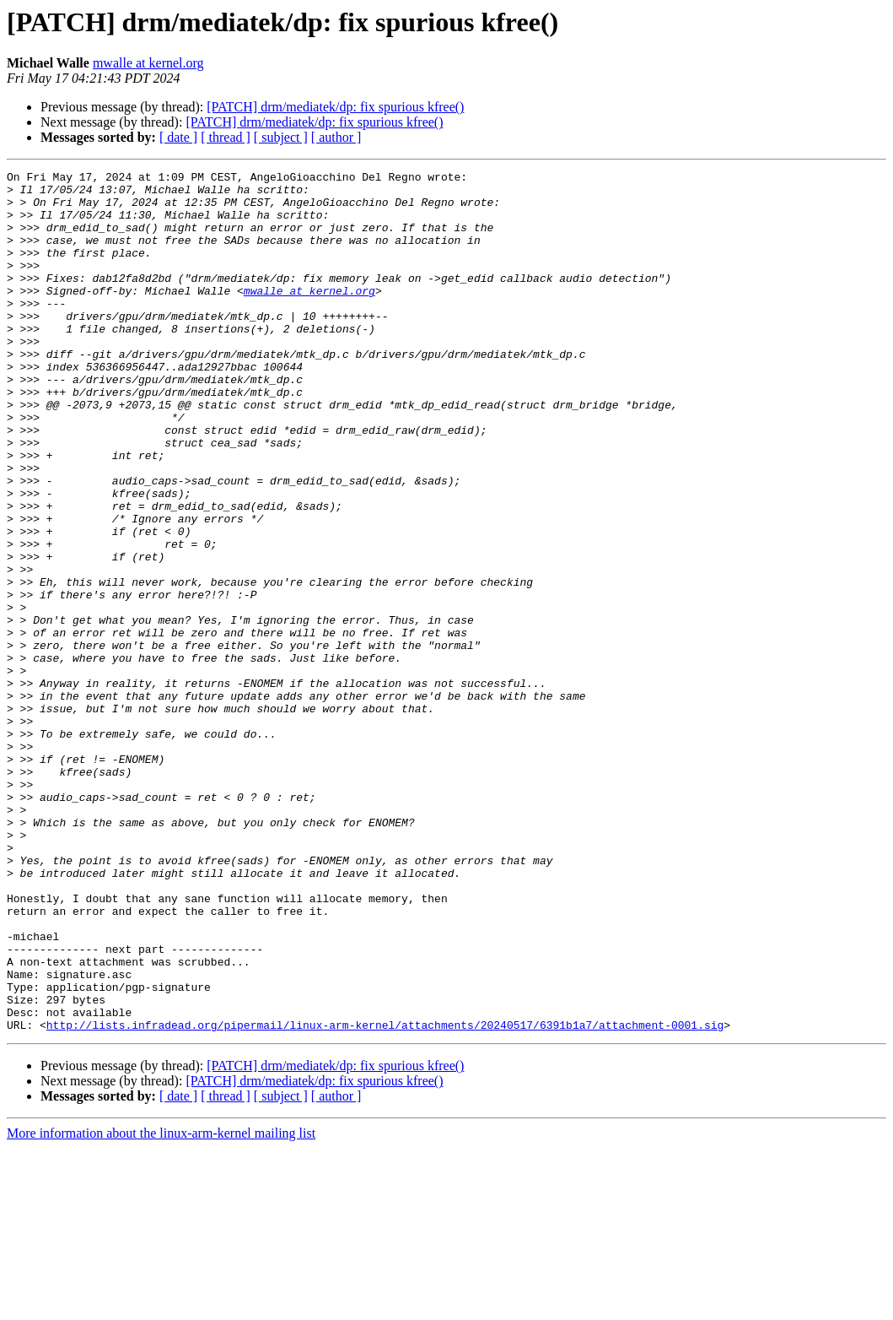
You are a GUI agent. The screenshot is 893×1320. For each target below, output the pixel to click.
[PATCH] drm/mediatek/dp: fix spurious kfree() (335, 107)
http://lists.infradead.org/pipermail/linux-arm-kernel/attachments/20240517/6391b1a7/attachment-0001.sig (385, 1196)
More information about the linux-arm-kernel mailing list (161, 1305)
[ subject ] (281, 137)
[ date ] (178, 137)
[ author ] (336, 137)
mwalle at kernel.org (148, 63)
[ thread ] (225, 137)
